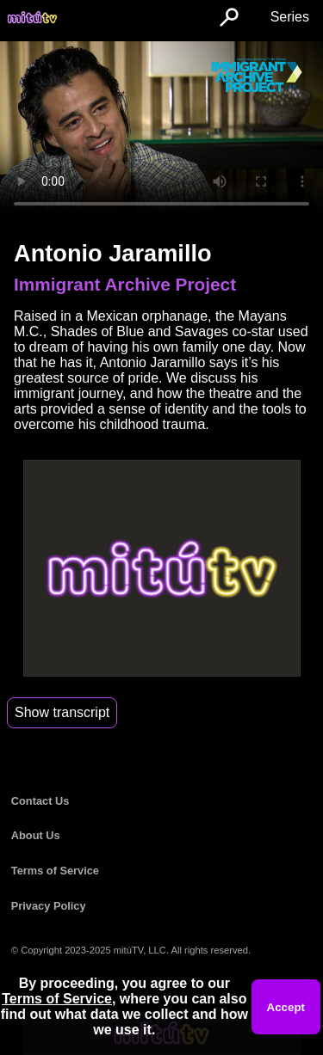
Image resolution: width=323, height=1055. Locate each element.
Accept (286, 1007)
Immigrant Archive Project (125, 284)
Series (289, 16)
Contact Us (40, 800)
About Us (35, 835)
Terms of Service (55, 870)
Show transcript (62, 712)
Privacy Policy (48, 905)
